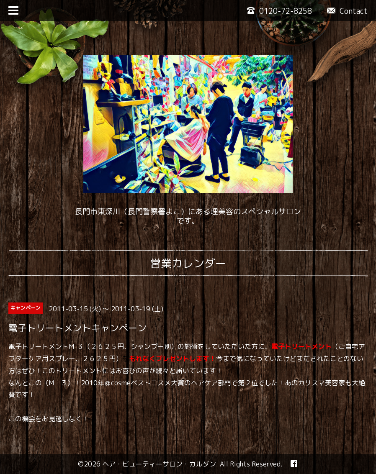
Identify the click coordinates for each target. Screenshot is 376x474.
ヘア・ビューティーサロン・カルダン (159, 464)
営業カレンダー (188, 263)
